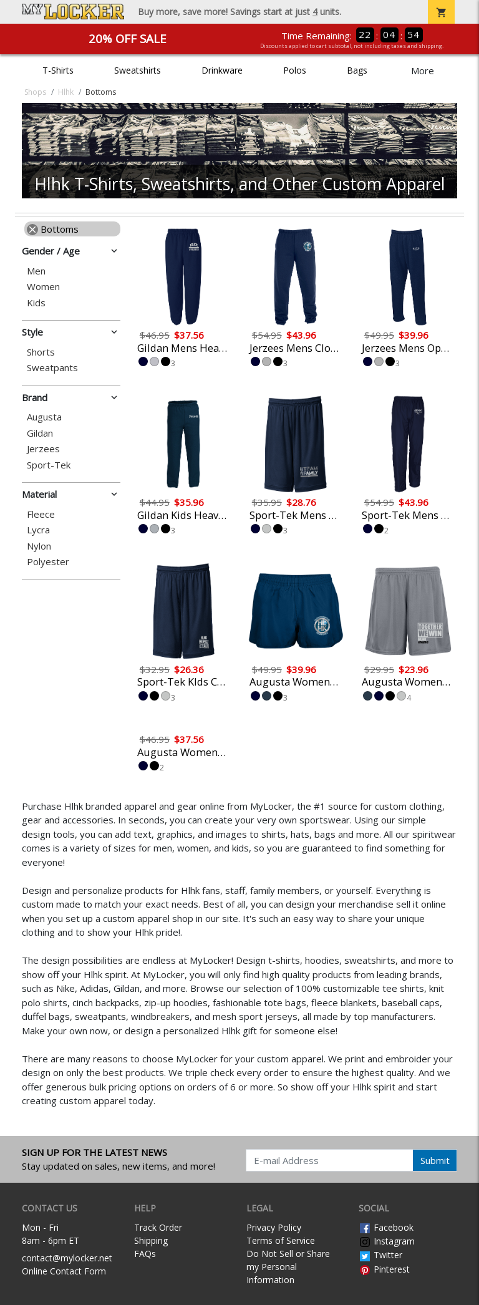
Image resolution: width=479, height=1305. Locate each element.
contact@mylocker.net (67, 1258)
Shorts (41, 352)
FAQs (145, 1253)
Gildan (40, 433)
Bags (357, 70)
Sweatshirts (137, 70)
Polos (294, 70)
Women (43, 286)
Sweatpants (52, 367)
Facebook (386, 1227)
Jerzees (43, 449)
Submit (435, 1160)
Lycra (38, 530)
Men (36, 271)
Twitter (380, 1255)
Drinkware (222, 70)
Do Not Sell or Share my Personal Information (288, 1267)
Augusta (44, 417)
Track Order (158, 1227)
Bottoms (53, 229)
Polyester (48, 561)
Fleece (41, 514)
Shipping (151, 1240)
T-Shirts (58, 70)
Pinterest (384, 1269)
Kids (36, 303)
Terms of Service (280, 1240)
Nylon (39, 546)
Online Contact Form (64, 1271)
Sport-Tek (48, 465)
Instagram (387, 1241)
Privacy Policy (273, 1227)
